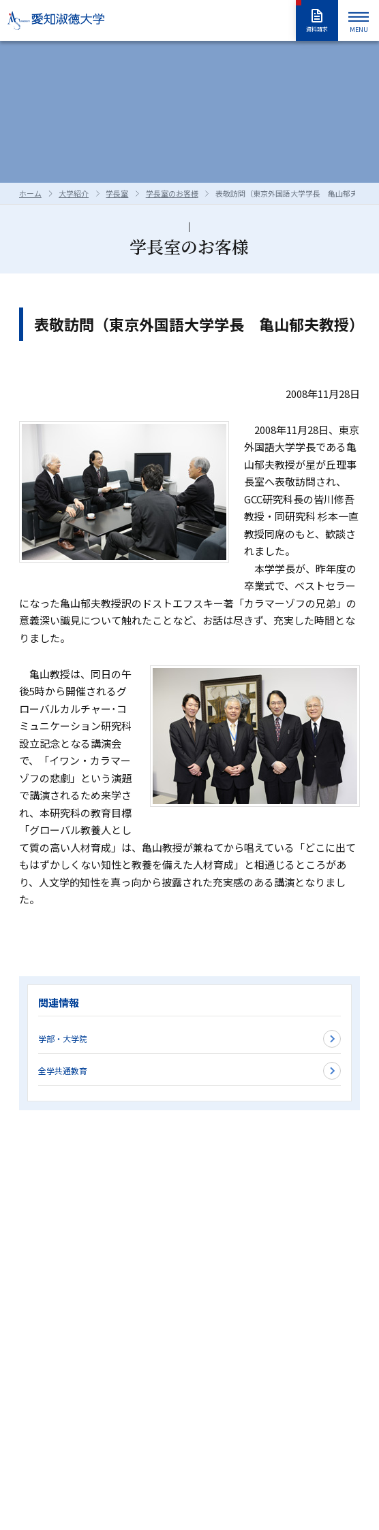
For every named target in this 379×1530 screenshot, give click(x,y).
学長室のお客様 (172, 193)
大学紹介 (74, 193)
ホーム (30, 193)
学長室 (117, 193)
